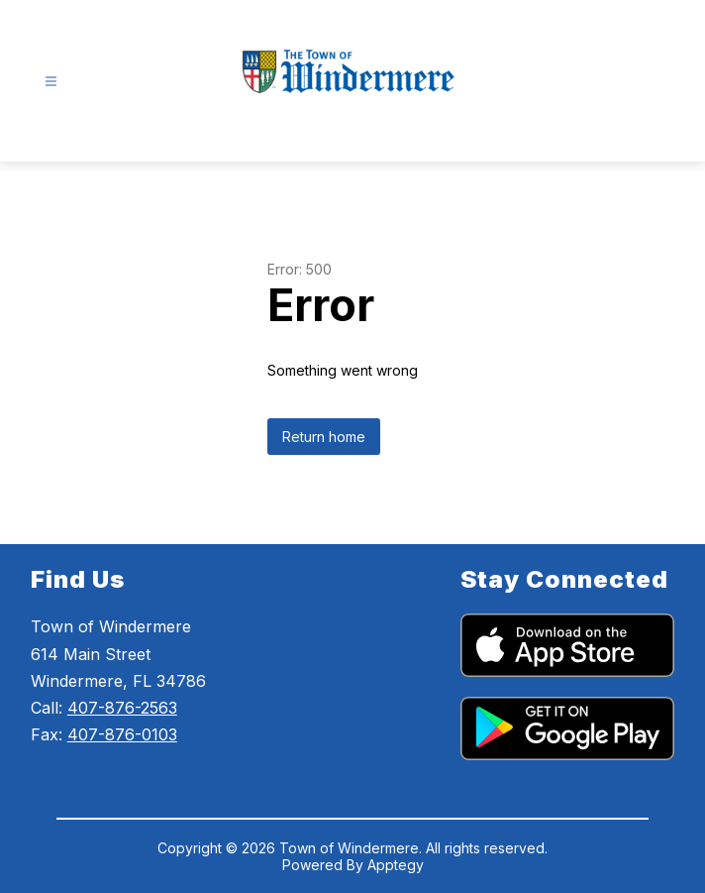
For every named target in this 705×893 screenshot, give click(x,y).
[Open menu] (51, 81)
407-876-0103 (122, 734)
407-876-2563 (122, 708)
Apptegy (395, 864)
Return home (323, 436)
